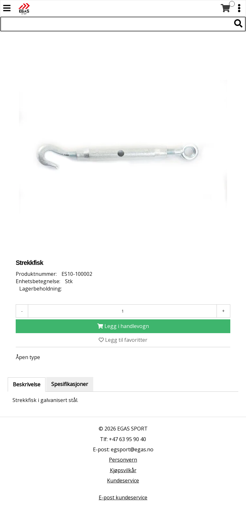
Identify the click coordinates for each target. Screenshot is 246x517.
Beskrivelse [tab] (26, 384)
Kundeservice (123, 480)
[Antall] (122, 311)
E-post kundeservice (123, 497)
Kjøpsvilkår (123, 470)
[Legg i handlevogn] (123, 326)
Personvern (123, 459)
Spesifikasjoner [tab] (69, 384)
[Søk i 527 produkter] (116, 24)
